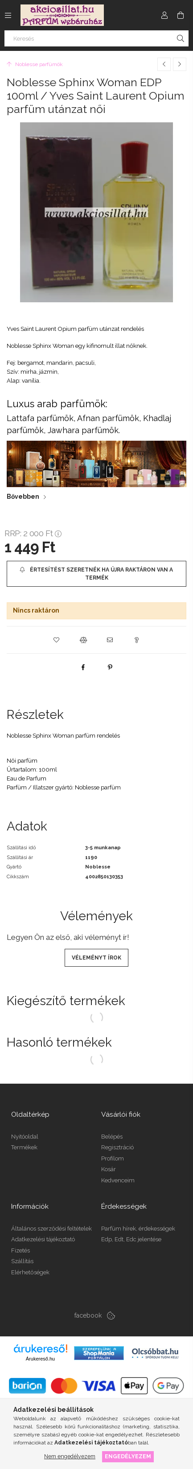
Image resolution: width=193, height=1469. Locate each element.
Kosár (108, 1169)
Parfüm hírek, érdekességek (138, 1228)
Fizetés (20, 1250)
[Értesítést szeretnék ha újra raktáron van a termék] (96, 574)
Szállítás (22, 1261)
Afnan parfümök (108, 418)
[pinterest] (110, 667)
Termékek (24, 1147)
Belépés (112, 1136)
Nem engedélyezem (69, 1456)
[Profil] (164, 15)
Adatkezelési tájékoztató (43, 1239)
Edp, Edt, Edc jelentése (131, 1239)
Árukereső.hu (40, 1358)
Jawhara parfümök (83, 430)
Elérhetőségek (30, 1272)
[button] (57, 640)
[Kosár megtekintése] (180, 15)
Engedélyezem (128, 1456)
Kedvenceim (118, 1180)
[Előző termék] (164, 64)
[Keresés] (96, 38)
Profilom (112, 1158)
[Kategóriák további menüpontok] (8, 15)
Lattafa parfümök (40, 418)
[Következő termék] (179, 64)
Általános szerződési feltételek (51, 1228)
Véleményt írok (96, 958)
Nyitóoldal (24, 1136)
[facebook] (83, 667)
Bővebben (23, 496)
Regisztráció (117, 1147)
